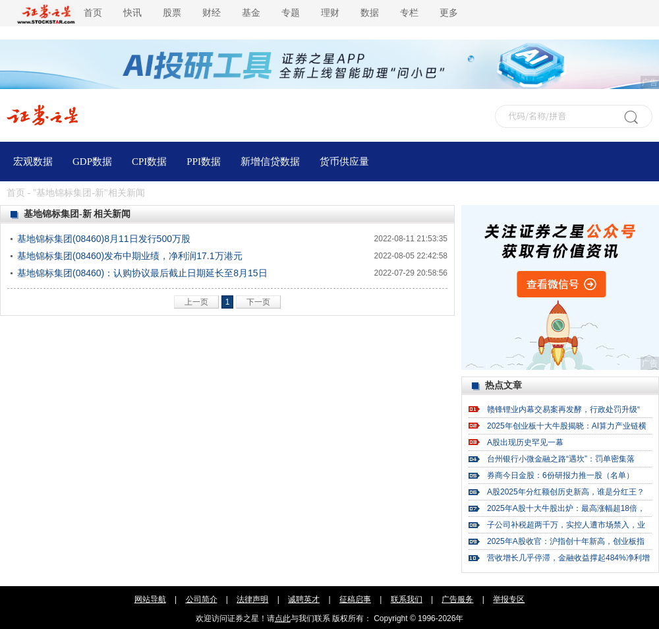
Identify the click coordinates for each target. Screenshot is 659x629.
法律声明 (252, 599)
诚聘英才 (304, 599)
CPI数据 (149, 161)
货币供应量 (344, 161)
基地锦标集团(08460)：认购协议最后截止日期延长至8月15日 (142, 273)
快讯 (132, 13)
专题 (290, 13)
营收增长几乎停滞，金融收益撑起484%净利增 (568, 557)
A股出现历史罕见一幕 (525, 442)
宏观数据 (33, 161)
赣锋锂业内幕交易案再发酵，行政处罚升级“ (563, 409)
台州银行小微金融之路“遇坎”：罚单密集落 (561, 459)
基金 (251, 13)
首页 (93, 13)
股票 (172, 13)
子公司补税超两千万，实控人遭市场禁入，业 (566, 524)
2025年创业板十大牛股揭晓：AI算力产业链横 (566, 426)
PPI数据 (203, 161)
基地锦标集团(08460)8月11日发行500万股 (103, 238)
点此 (283, 618)
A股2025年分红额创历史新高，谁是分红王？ (566, 491)
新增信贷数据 (270, 161)
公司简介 (201, 599)
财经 (211, 13)
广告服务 (457, 599)
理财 (330, 13)
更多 (449, 13)
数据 (369, 13)
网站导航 (150, 599)
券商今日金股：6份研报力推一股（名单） (560, 475)
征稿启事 (355, 599)
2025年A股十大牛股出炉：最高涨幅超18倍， (566, 508)
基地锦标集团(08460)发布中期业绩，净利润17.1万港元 (130, 256)
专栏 (409, 13)
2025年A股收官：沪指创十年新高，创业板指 (566, 541)
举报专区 (509, 599)
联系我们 (406, 599)
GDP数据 (92, 161)
